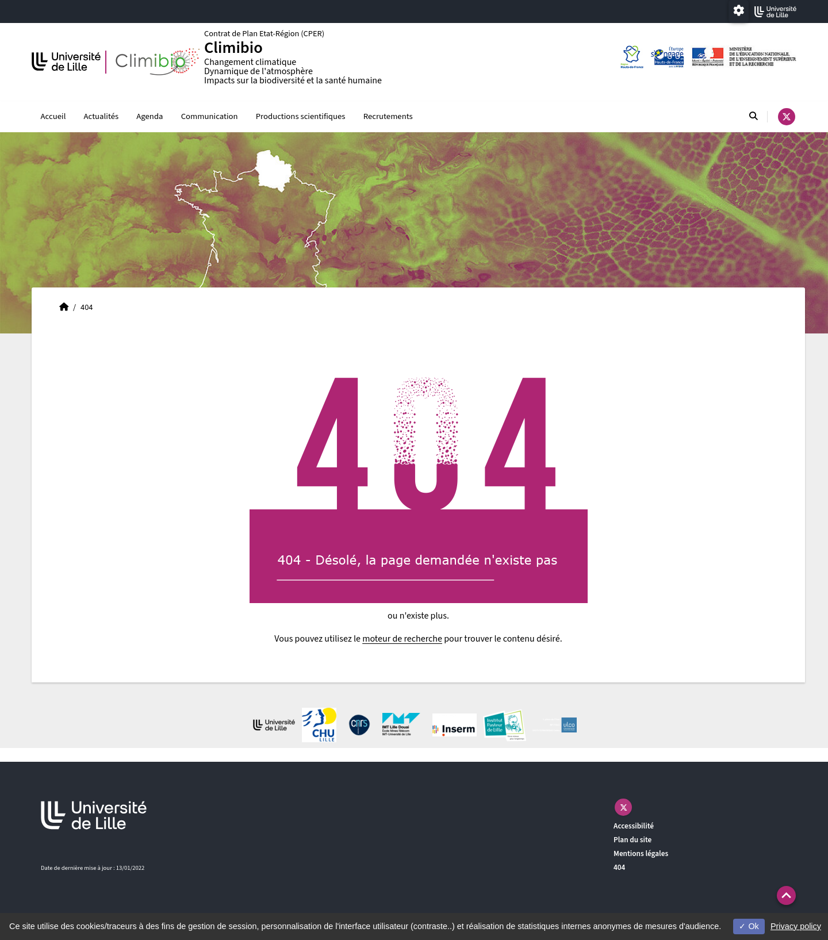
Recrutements (388, 116)
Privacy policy (795, 926)
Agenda (149, 116)
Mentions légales (641, 854)
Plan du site (632, 840)
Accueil (53, 116)
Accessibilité (634, 826)
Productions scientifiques (301, 116)
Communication (209, 116)
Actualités (101, 116)
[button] (786, 895)
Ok (748, 926)
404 (619, 867)
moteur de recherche (402, 639)
